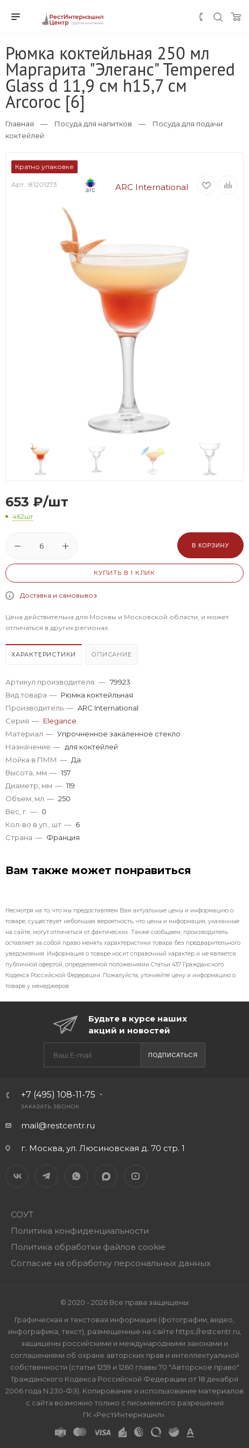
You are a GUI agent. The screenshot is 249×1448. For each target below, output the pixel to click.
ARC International (127, 187)
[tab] (44, 655)
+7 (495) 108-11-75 (58, 1095)
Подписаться (173, 1055)
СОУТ (22, 1214)
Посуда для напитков (93, 123)
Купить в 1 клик (124, 573)
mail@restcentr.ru (58, 1125)
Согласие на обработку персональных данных (111, 1263)
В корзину (210, 545)
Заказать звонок (50, 1106)
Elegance (60, 720)
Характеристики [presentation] (43, 654)
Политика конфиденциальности (80, 1231)
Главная (19, 123)
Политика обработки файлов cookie (88, 1247)
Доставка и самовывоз (58, 595)
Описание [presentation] (111, 654)
